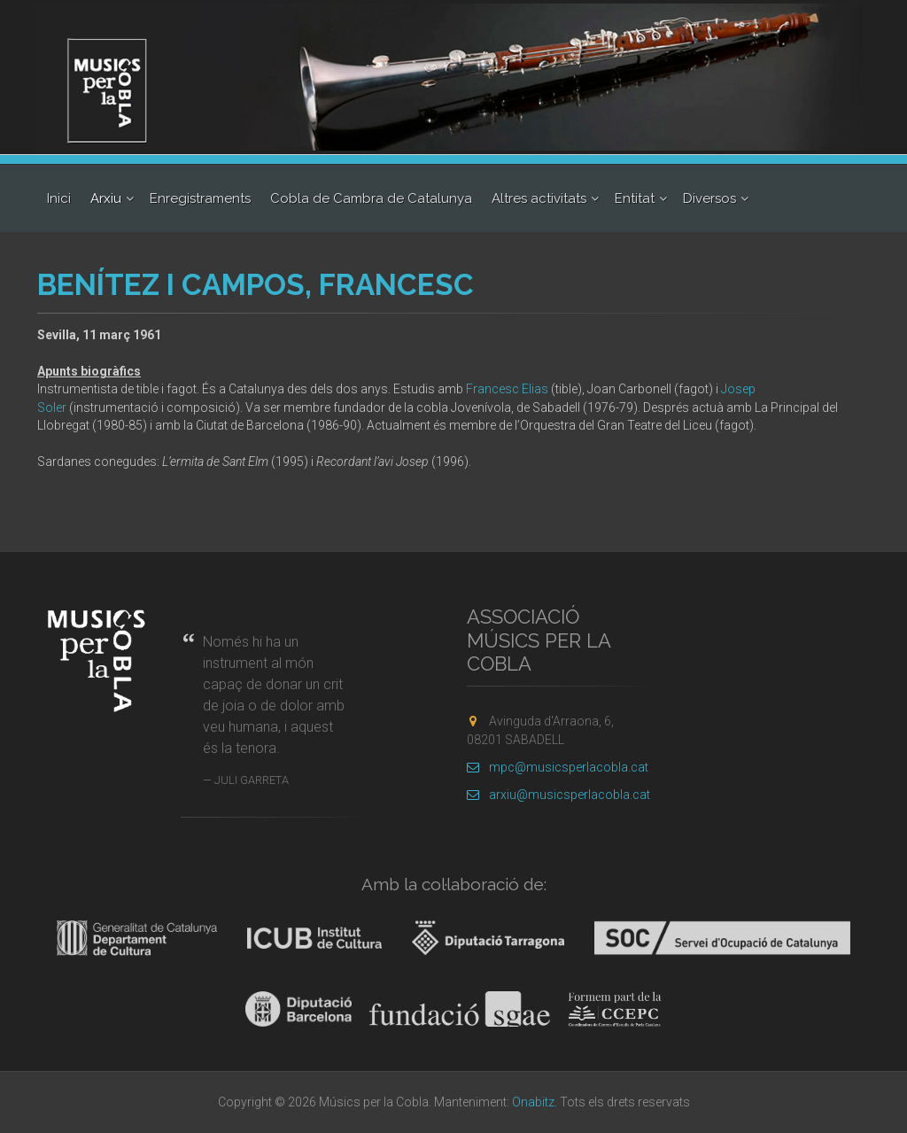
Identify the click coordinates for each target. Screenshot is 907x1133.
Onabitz (533, 1102)
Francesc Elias (507, 389)
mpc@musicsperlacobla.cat (557, 767)
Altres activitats (539, 198)
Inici (59, 198)
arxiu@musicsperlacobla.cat (558, 795)
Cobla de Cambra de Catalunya (371, 198)
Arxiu (105, 198)
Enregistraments (200, 198)
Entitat (635, 198)
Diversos (709, 198)
